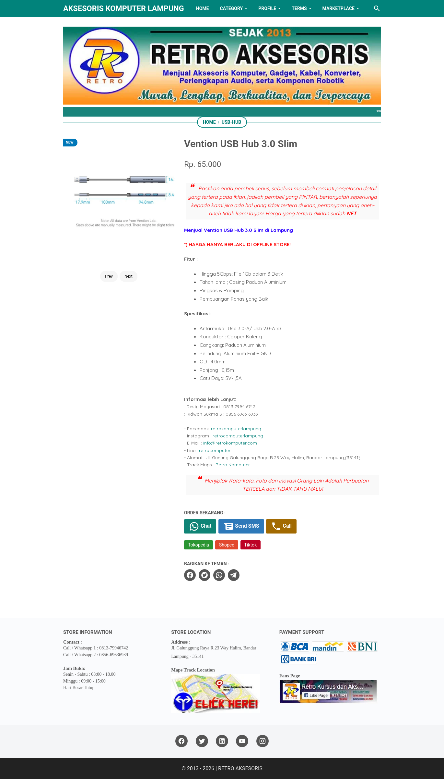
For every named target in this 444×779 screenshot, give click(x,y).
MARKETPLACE (338, 8)
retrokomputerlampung (236, 429)
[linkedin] (222, 741)
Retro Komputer (233, 465)
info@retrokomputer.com (230, 443)
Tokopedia (198, 544)
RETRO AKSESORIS (240, 768)
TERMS (299, 8)
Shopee (226, 544)
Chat (200, 526)
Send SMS (241, 526)
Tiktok (250, 544)
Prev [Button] (109, 259)
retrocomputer (214, 450)
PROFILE (267, 8)
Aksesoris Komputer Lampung (123, 8)
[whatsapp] (219, 575)
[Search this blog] (377, 8)
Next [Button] (128, 259)
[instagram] (262, 741)
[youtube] (242, 741)
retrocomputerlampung (238, 436)
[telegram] (234, 575)
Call (281, 526)
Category (231, 8)
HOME (202, 8)
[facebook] (190, 575)
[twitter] (204, 575)
